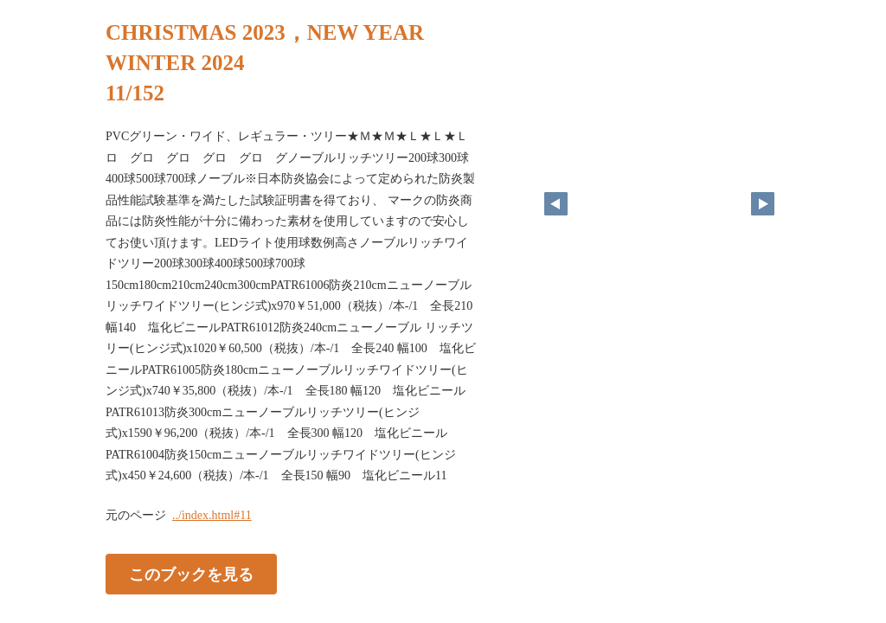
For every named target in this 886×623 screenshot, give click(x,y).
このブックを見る (191, 573)
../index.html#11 (212, 515)
